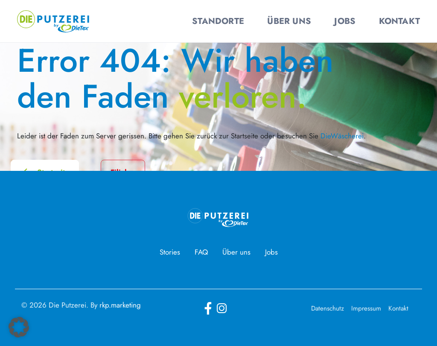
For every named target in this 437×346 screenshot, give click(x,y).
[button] (19, 327)
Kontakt (398, 308)
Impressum (366, 308)
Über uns (236, 252)
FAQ (201, 252)
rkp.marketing (120, 305)
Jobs (271, 252)
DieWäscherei (342, 136)
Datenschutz (327, 308)
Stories (170, 252)
